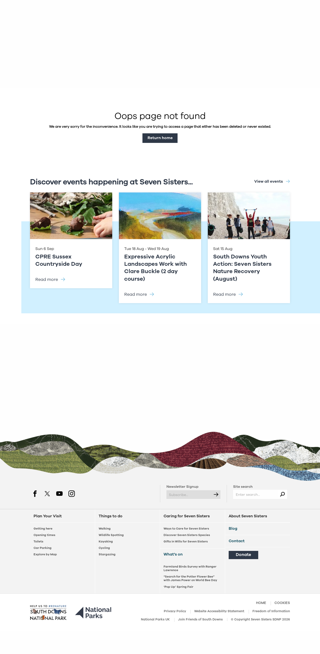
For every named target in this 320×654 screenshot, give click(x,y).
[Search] (282, 494)
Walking (105, 528)
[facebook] (35, 493)
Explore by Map (45, 554)
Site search (243, 486)
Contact (237, 541)
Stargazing (107, 554)
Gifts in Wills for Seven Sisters (186, 541)
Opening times (44, 535)
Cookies (282, 603)
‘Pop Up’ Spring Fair (178, 587)
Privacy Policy (175, 611)
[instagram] (72, 493)
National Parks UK (155, 620)
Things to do (110, 516)
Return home (160, 137)
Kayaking (106, 541)
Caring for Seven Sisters (187, 516)
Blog (233, 528)
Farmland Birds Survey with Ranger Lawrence (190, 568)
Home (261, 603)
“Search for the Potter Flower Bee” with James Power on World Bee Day (190, 578)
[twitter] (47, 493)
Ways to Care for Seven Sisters (186, 528)
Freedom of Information (271, 611)
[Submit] (216, 494)
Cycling (104, 548)
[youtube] (59, 493)
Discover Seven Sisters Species (187, 535)
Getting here (43, 528)
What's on (173, 554)
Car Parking (43, 548)
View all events (268, 181)
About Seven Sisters (248, 516)
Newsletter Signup (182, 486)
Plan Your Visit (48, 516)
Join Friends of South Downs (200, 620)
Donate (243, 555)
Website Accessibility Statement (219, 611)
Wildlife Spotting (111, 535)
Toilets (38, 541)
